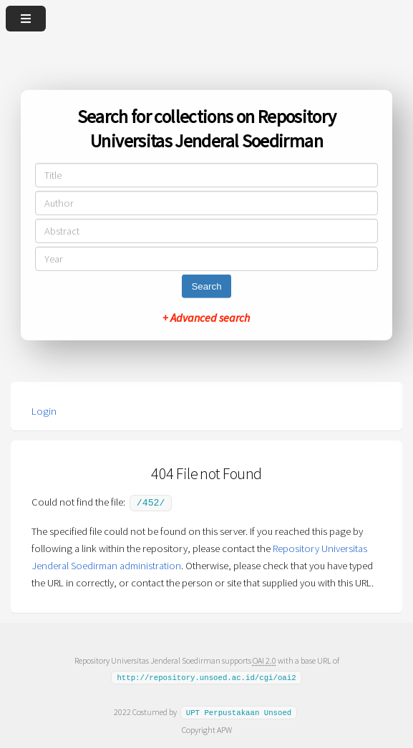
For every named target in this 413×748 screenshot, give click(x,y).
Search (206, 286)
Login (44, 411)
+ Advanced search (206, 317)
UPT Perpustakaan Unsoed (239, 711)
